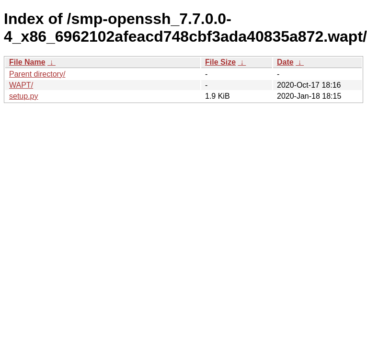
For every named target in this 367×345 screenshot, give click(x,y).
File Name (27, 62)
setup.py (23, 96)
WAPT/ (21, 85)
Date (285, 62)
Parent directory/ (37, 74)
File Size (220, 62)
